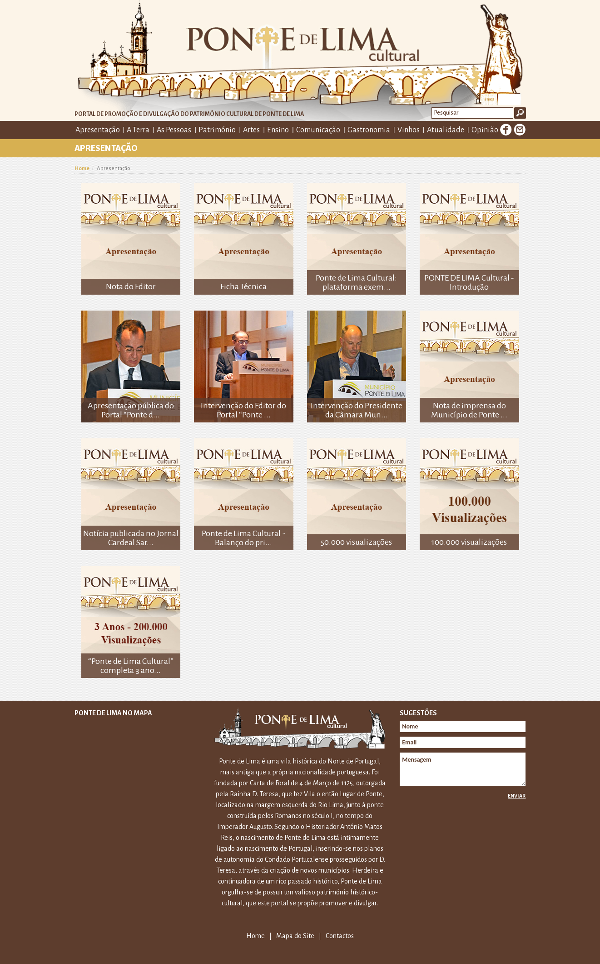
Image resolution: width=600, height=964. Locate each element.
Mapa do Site (295, 935)
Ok (520, 113)
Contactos (340, 935)
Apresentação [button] (97, 130)
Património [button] (217, 130)
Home (81, 168)
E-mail (520, 130)
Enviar (517, 795)
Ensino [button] (278, 130)
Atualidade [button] (445, 130)
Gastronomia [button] (368, 130)
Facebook (506, 130)
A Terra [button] (138, 130)
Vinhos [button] (408, 130)
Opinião (484, 130)
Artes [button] (251, 130)
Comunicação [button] (318, 130)
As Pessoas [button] (174, 130)
